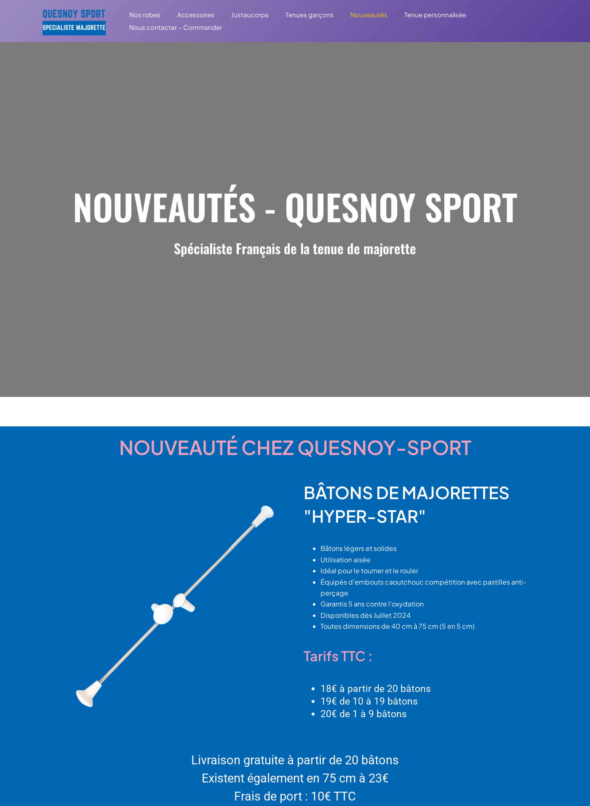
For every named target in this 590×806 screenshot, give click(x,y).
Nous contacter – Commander (173, 27)
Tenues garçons (295, 15)
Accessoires (189, 15)
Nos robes (142, 15)
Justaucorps (239, 15)
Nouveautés (349, 15)
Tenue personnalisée (412, 15)
